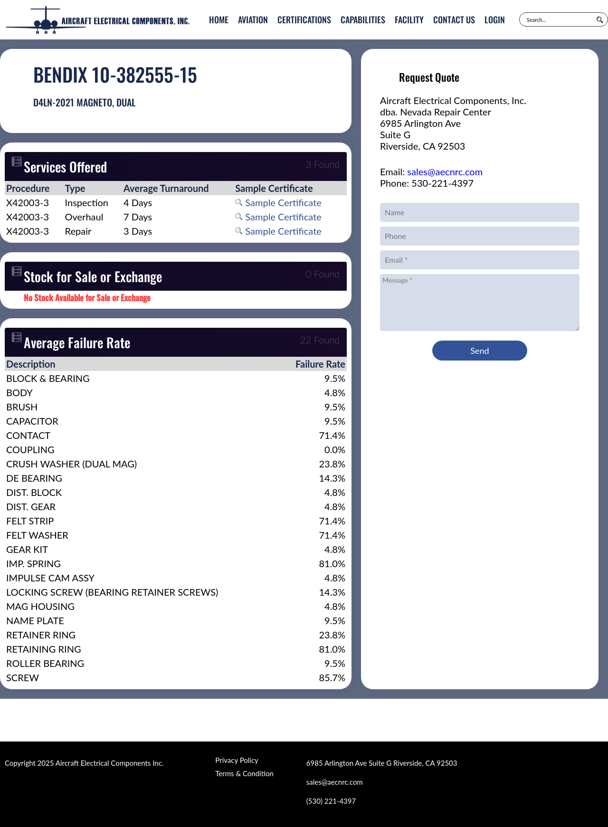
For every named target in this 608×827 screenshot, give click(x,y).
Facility (409, 19)
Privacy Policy (236, 760)
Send (479, 350)
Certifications (304, 19)
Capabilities (363, 19)
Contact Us (454, 19)
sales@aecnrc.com (445, 171)
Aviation (253, 19)
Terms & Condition (244, 773)
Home (218, 19)
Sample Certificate (278, 202)
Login (494, 19)
